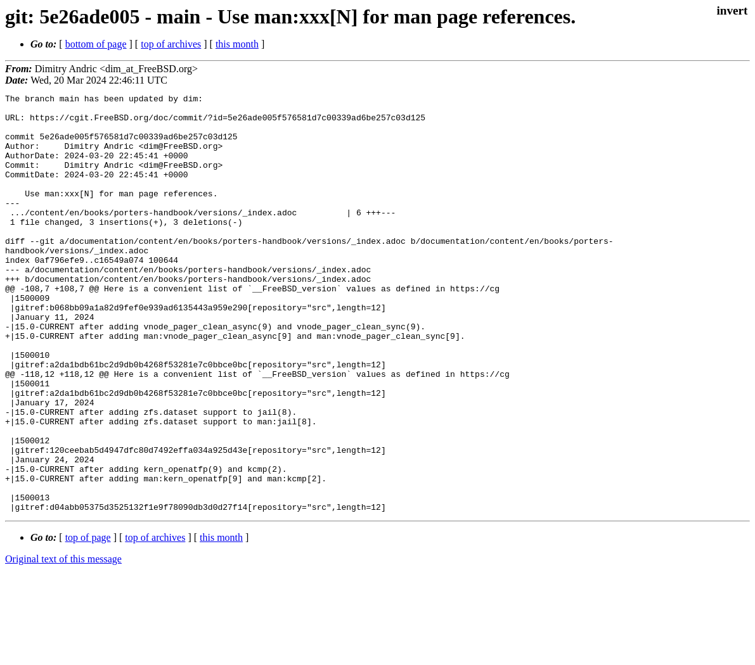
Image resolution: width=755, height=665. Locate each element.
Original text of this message (63, 642)
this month (237, 44)
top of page (88, 621)
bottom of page (96, 44)
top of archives (171, 44)
